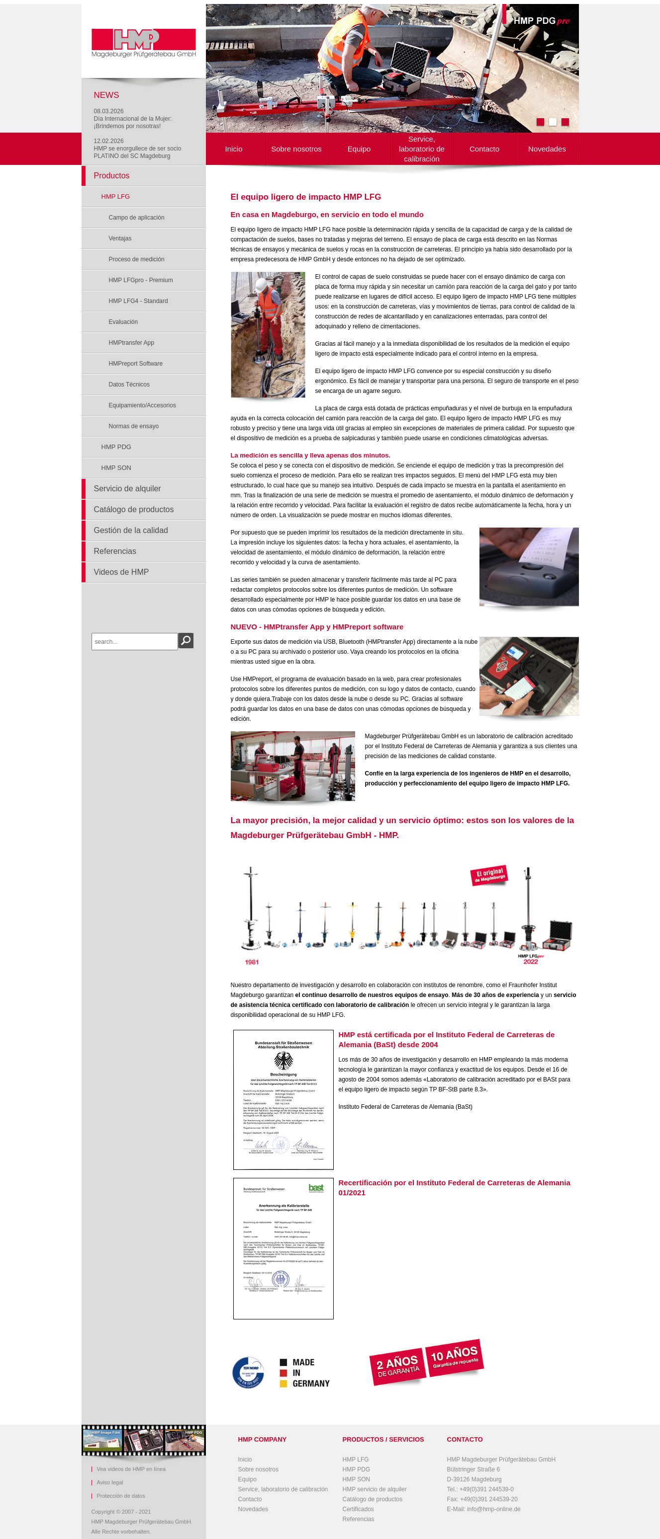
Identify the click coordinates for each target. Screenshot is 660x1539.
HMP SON (116, 467)
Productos (112, 175)
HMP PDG (116, 447)
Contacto (484, 149)
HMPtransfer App (131, 342)
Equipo (359, 149)
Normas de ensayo (134, 426)
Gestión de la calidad (131, 530)
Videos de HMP (121, 572)
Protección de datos (121, 1496)
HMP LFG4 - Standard (138, 301)
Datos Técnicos (129, 384)
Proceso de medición (137, 259)
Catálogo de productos (134, 509)
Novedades (547, 149)
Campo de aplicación (137, 217)
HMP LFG (115, 196)
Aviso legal (110, 1482)
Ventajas (120, 238)
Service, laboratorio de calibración (422, 149)
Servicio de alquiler (127, 488)
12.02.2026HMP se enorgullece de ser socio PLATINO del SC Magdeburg (138, 148)
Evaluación (123, 321)
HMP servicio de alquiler (375, 1489)
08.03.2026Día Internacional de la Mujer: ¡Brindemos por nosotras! (133, 119)
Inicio (233, 149)
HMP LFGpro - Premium (141, 280)
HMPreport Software (136, 363)
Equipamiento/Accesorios (142, 405)
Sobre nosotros (296, 149)
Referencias (115, 551)
